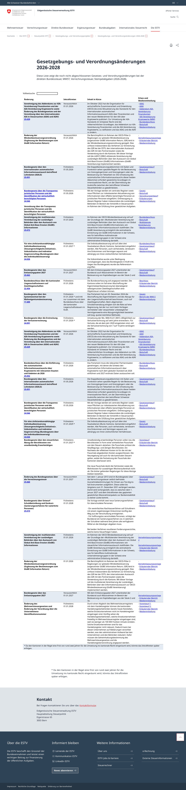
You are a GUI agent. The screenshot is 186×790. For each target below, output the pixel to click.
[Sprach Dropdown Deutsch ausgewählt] (174, 3)
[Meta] (172, 10)
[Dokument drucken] (171, 45)
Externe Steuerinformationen (160, 758)
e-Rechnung (160, 751)
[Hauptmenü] (91, 28)
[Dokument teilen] (177, 45)
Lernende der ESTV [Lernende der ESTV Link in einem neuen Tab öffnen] (63, 751)
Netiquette (41, 786)
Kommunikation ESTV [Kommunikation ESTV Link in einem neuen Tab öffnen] (64, 756)
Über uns (115, 751)
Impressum (11, 786)
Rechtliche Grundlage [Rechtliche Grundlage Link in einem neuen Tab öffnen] (27, 786)
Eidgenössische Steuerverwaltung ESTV (55, 10)
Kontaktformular (87, 705)
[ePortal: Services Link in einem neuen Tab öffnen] (172, 10)
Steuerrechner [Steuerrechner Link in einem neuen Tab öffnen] (115, 765)
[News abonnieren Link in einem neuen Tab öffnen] (65, 770)
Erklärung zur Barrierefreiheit (60, 786)
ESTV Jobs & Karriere (115, 758)
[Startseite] (11, 36)
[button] (15, 28)
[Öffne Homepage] (40, 14)
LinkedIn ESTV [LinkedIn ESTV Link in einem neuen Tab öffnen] (61, 761)
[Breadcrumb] (92, 36)
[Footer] (93, 786)
